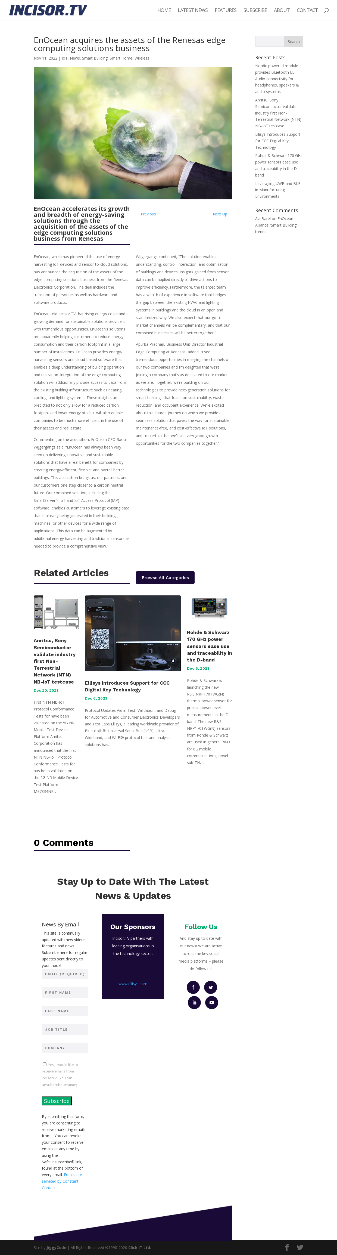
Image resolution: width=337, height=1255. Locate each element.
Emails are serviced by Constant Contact (62, 1181)
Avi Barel (263, 218)
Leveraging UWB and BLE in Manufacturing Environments (277, 190)
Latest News (193, 10)
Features (225, 10)
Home (164, 10)
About (282, 10)
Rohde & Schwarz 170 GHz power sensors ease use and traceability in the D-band (209, 646)
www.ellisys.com (132, 983)
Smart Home (121, 58)
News (75, 58)
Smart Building (95, 58)
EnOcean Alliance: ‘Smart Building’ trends (276, 225)
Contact (307, 10)
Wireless (142, 58)
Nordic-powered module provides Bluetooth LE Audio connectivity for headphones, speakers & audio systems (277, 78)
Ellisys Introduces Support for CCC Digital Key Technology (277, 141)
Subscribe (255, 10)
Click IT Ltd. (139, 1247)
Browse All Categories (165, 577)
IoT (65, 58)
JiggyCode (56, 1247)
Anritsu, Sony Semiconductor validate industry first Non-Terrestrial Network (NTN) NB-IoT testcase (55, 661)
